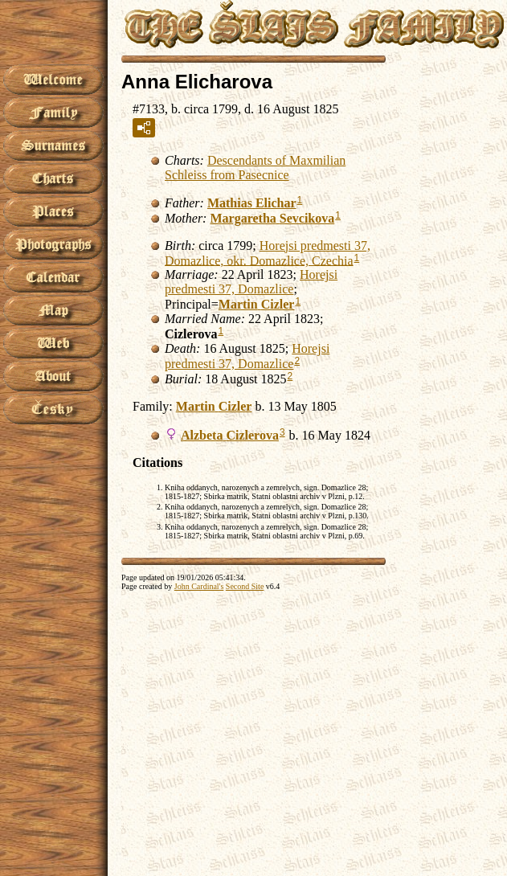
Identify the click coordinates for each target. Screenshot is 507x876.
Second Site (245, 586)
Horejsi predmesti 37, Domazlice (251, 282)
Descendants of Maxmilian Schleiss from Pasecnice (255, 168)
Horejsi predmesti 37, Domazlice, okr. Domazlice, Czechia (267, 253)
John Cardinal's (199, 586)
